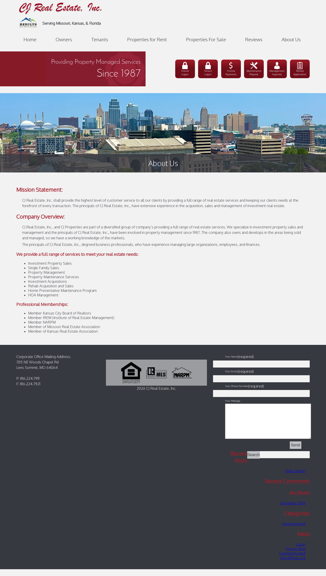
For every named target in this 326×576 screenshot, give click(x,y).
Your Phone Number (236, 386)
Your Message (232, 400)
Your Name (231, 356)
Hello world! (295, 477)
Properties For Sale (206, 39)
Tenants (99, 39)
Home (30, 39)
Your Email (231, 371)
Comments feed (292, 560)
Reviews (253, 39)
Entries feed (295, 555)
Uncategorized (293, 530)
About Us (291, 39)
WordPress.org (292, 564)
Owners (64, 39)
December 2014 (292, 510)
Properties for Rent (147, 39)
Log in (300, 551)
